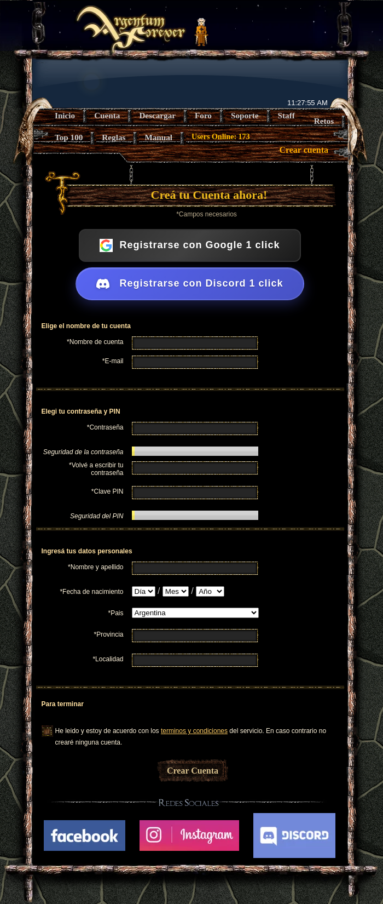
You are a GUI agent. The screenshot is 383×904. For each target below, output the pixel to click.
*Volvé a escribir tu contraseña (96, 469)
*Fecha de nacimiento (91, 592)
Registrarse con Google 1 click (190, 245)
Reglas (113, 137)
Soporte (245, 115)
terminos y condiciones (194, 731)
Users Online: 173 (221, 137)
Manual (158, 137)
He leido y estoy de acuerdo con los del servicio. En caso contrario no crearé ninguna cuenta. (191, 732)
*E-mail (113, 361)
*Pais (115, 613)
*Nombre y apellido (95, 567)
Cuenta (107, 115)
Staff (286, 115)
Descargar (157, 115)
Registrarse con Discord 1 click (189, 283)
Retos (324, 120)
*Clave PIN (107, 491)
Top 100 (69, 137)
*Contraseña (105, 427)
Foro (203, 115)
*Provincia (108, 634)
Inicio (65, 115)
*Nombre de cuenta (95, 342)
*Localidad (107, 659)
